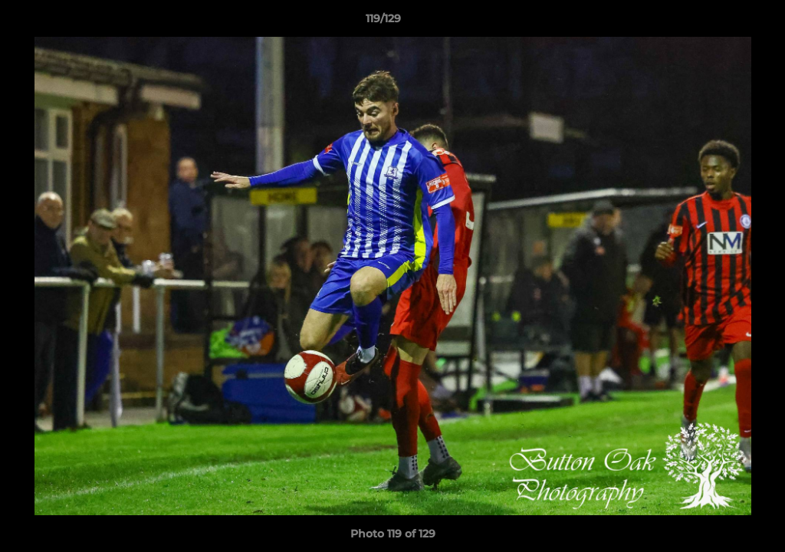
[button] (720, 22)
